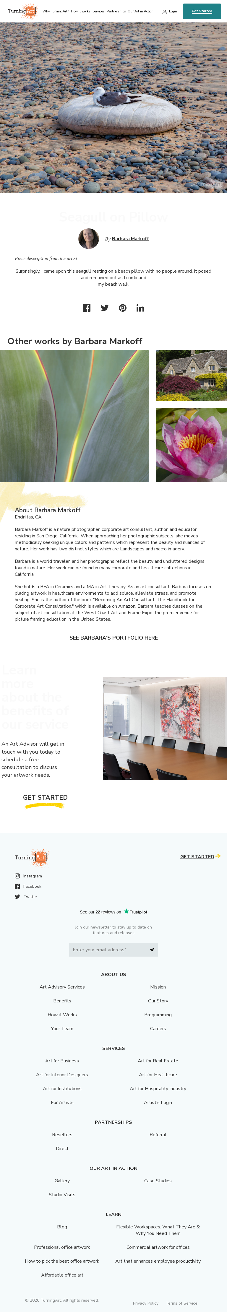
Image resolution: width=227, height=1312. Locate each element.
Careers (158, 1028)
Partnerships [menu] (116, 11)
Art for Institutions (62, 1088)
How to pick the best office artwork (62, 1261)
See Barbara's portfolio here (113, 637)
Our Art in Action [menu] (140, 11)
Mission (158, 987)
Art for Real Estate (158, 1061)
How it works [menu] (80, 11)
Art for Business (62, 1061)
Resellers (62, 1134)
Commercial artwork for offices (158, 1247)
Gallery (62, 1181)
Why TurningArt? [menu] (56, 11)
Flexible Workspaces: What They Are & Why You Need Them (158, 1230)
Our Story (158, 1001)
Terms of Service (181, 1303)
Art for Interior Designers (62, 1075)
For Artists (62, 1102)
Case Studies (158, 1181)
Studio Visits (62, 1194)
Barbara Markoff (130, 238)
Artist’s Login (158, 1102)
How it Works (62, 1015)
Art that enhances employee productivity (158, 1261)
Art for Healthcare (158, 1075)
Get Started (202, 11)
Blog (62, 1227)
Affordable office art (62, 1275)
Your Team (62, 1028)
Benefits (62, 1001)
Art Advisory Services (62, 987)
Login (173, 11)
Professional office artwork (62, 1247)
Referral (158, 1134)
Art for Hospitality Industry (158, 1088)
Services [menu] (98, 11)
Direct (62, 1148)
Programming (158, 1015)
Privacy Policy (145, 1303)
